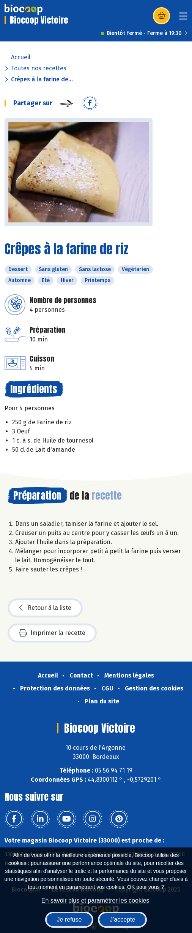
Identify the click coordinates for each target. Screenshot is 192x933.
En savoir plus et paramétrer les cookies (95, 900)
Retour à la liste (45, 608)
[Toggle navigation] (183, 18)
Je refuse (69, 919)
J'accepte (122, 919)
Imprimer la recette (52, 633)
